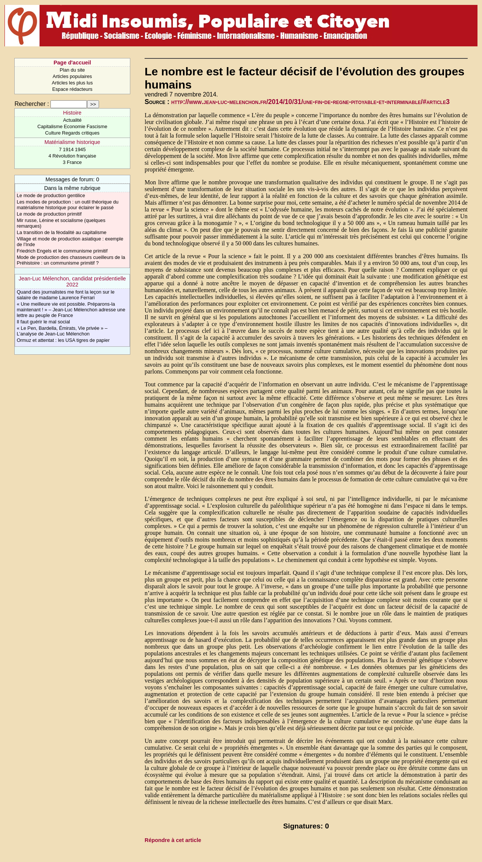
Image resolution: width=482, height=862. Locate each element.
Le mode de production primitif (49, 214)
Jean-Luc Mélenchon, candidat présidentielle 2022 (72, 282)
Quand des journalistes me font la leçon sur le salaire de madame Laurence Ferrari (65, 294)
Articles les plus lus (72, 83)
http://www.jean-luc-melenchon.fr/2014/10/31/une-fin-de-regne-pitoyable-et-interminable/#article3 (310, 102)
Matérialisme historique (72, 142)
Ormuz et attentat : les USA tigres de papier (63, 340)
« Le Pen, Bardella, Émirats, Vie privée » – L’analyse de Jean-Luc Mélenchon (62, 331)
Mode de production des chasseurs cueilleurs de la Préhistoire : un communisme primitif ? (71, 260)
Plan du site (72, 70)
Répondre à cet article (173, 840)
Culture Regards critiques (72, 133)
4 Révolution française (72, 156)
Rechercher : (31, 104)
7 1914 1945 (72, 149)
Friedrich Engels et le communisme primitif (62, 251)
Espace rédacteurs (72, 89)
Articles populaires (72, 76)
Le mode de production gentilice (51, 195)
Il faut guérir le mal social (43, 322)
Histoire (72, 113)
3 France (72, 162)
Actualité (72, 120)
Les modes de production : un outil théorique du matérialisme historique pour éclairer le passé (67, 204)
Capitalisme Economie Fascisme (72, 126)
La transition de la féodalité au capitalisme (61, 232)
